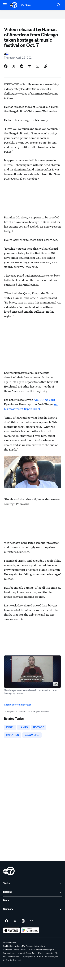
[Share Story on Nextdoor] (30, 66)
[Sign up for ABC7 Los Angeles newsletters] (31, 921)
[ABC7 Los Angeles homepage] (13, 5)
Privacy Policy (9, 943)
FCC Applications (11, 957)
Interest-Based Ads (27, 953)
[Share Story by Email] (38, 66)
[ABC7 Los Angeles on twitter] (14, 921)
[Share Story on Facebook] (6, 66)
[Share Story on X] (14, 66)
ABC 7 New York (44, 399)
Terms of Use (9, 953)
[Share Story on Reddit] (22, 66)
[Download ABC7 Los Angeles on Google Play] (30, 930)
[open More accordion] (32, 900)
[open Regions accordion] (32, 892)
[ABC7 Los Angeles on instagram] (23, 921)
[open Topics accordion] (32, 883)
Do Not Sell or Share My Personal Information (24, 946)
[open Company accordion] (32, 909)
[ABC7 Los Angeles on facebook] (6, 921)
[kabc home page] (9, 871)
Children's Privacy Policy (14, 950)
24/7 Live (26, 5)
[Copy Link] (46, 66)
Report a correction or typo (17, 704)
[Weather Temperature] (47, 4)
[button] (4, 4)
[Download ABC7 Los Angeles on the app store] (11, 930)
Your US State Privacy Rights (41, 950)
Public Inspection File (48, 953)
